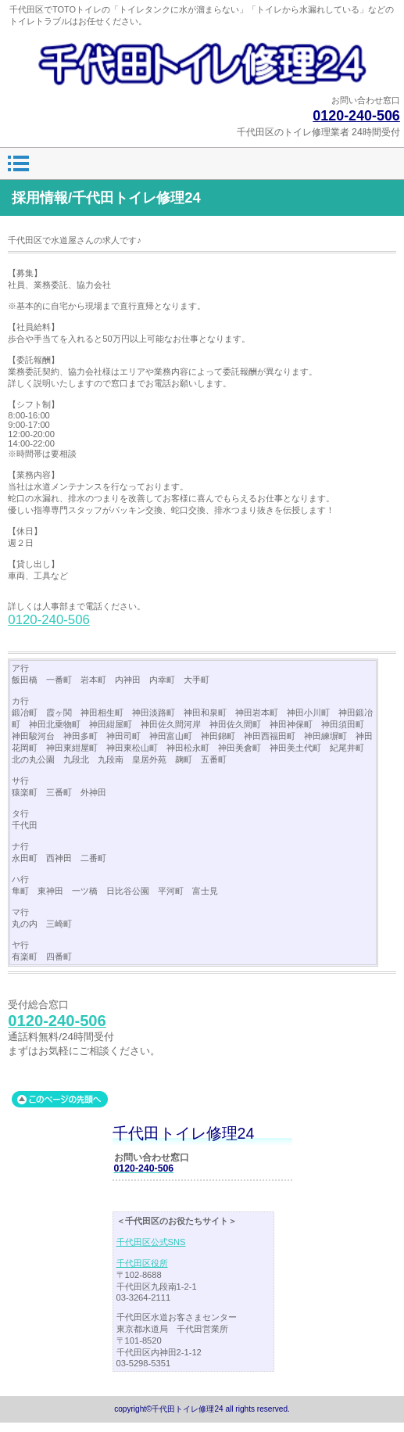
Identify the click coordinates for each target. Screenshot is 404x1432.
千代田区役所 (142, 1263)
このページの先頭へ (60, 1099)
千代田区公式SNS (151, 1242)
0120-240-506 (356, 116)
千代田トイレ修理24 (202, 63)
